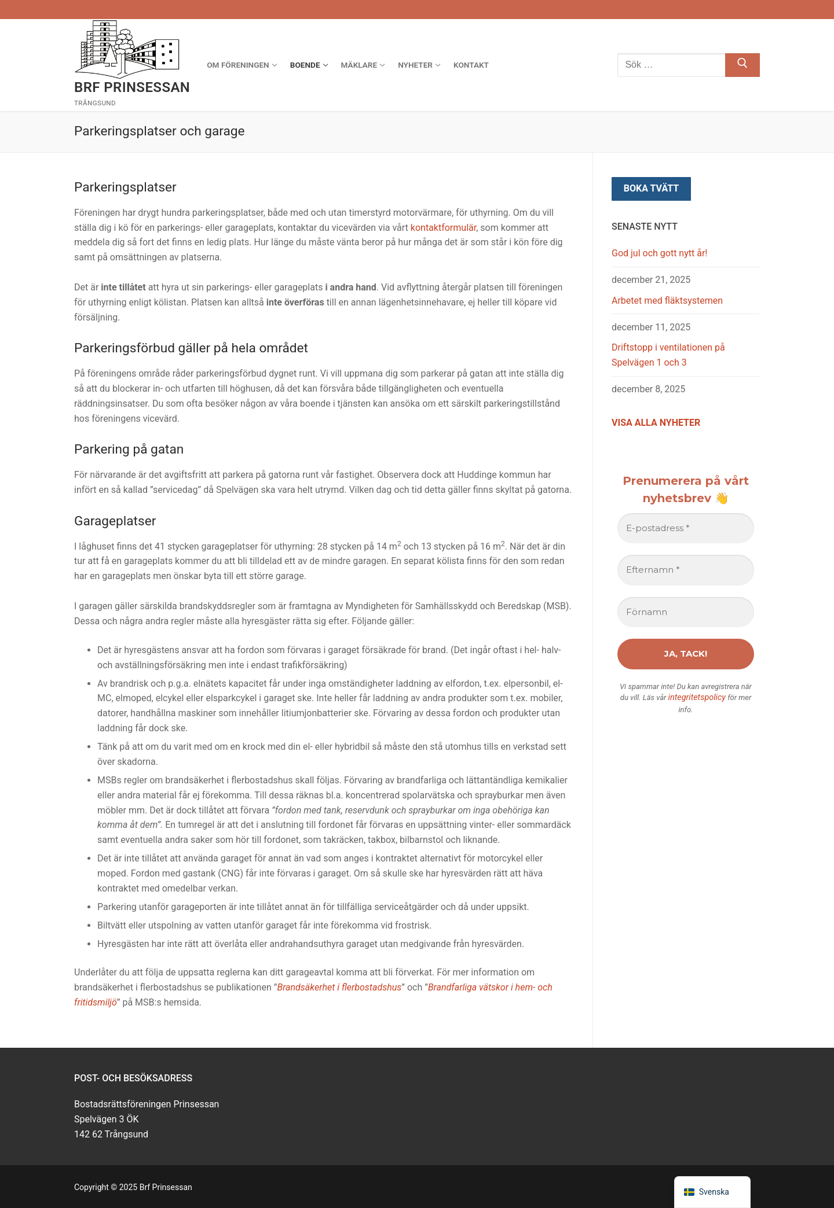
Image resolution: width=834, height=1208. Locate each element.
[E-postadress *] (685, 528)
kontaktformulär (443, 227)
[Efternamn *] (685, 570)
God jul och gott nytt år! (659, 253)
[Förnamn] (685, 612)
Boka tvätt (651, 188)
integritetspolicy (697, 697)
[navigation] (712, 1192)
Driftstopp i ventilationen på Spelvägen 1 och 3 (668, 355)
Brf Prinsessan (132, 87)
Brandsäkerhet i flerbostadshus (339, 987)
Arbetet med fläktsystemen (667, 300)
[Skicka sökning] (742, 65)
